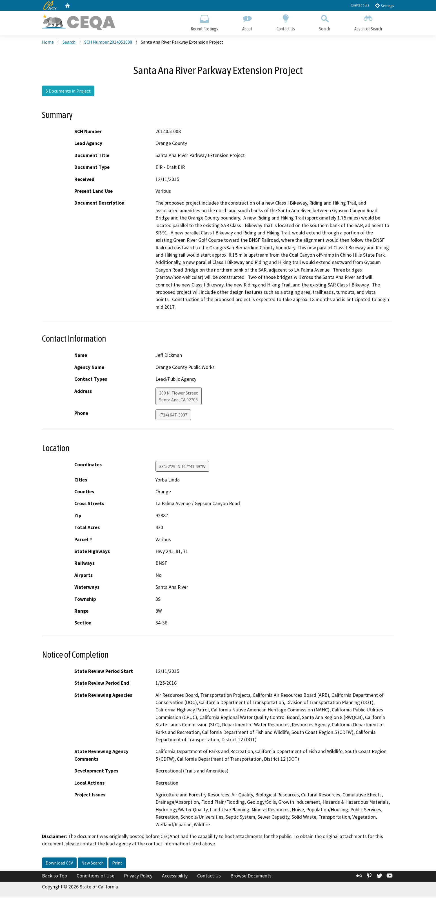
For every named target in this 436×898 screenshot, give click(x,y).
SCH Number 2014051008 (108, 42)
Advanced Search (368, 22)
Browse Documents (251, 876)
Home (48, 42)
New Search (92, 863)
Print (117, 863)
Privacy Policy (138, 876)
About (247, 22)
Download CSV (59, 863)
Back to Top (54, 876)
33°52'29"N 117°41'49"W (182, 467)
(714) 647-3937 (173, 415)
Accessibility (175, 876)
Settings (384, 5)
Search (324, 22)
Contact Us (360, 5)
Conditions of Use (95, 876)
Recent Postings (204, 22)
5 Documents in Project (68, 91)
